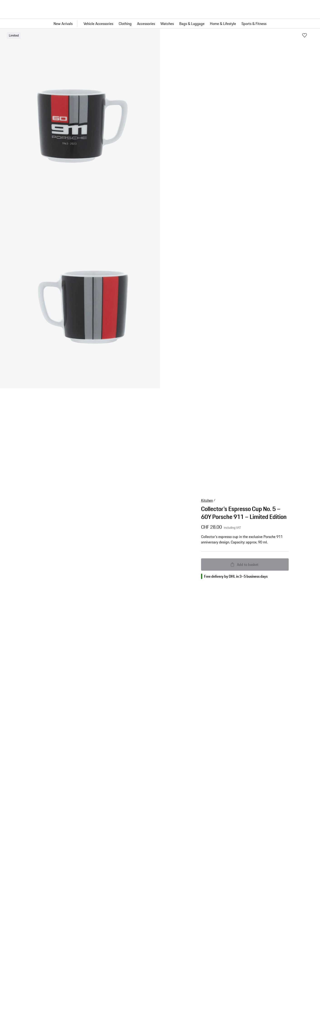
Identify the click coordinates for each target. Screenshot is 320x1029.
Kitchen (207, 500)
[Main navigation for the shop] (160, 23)
